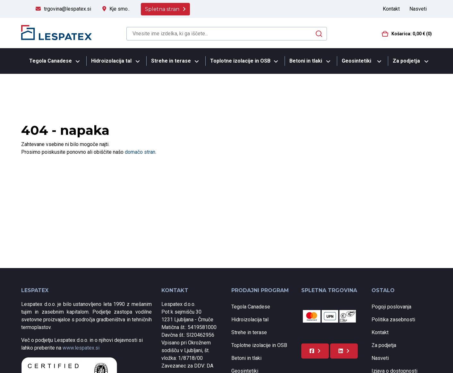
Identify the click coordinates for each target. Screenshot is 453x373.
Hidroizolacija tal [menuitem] (111, 61)
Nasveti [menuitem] (418, 9)
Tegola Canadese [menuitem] (50, 61)
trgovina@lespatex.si (67, 9)
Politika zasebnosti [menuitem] (393, 320)
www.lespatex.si (81, 348)
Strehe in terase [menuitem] (171, 61)
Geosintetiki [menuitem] (356, 61)
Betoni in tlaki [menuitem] (305, 61)
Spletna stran (162, 9)
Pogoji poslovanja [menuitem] (391, 307)
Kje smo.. (119, 9)
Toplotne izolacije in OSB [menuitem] (240, 61)
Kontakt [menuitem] (391, 9)
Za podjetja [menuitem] (406, 61)
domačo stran (140, 152)
